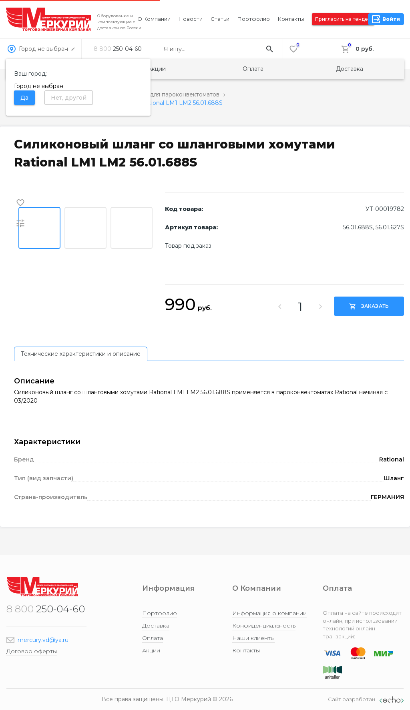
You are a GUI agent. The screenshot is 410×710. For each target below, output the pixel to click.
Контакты (291, 19)
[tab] (80, 354)
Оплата (253, 68)
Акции (157, 68)
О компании (154, 19)
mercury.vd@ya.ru (43, 640)
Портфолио (253, 19)
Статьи (220, 19)
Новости (191, 19)
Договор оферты (31, 651)
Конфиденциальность (263, 625)
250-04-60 (118, 48)
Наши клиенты (253, 638)
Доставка (349, 68)
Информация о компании (269, 613)
